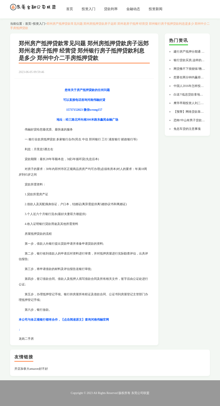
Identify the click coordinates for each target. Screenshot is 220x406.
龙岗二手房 (26, 338)
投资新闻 (155, 9)
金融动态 (133, 9)
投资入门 (88, 9)
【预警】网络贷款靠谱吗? (191, 111)
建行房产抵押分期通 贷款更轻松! (195, 51)
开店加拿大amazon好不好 (31, 368)
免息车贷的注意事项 (187, 128)
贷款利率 (111, 9)
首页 (69, 9)
